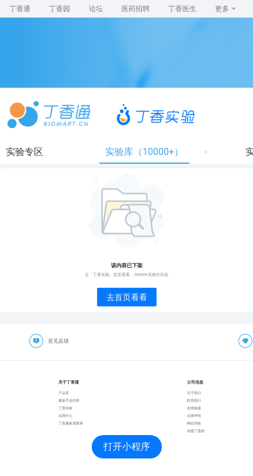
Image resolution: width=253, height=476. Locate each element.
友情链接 (194, 408)
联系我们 (194, 400)
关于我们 (194, 393)
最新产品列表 (68, 400)
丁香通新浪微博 (70, 423)
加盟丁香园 (196, 431)
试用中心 (65, 415)
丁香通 (19, 9)
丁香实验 (65, 408)
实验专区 (24, 151)
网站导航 (194, 423)
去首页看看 (126, 297)
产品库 (63, 393)
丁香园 (59, 9)
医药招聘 (136, 9)
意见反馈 (58, 341)
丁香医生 (182, 9)
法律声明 (194, 415)
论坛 (96, 9)
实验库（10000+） (144, 151)
